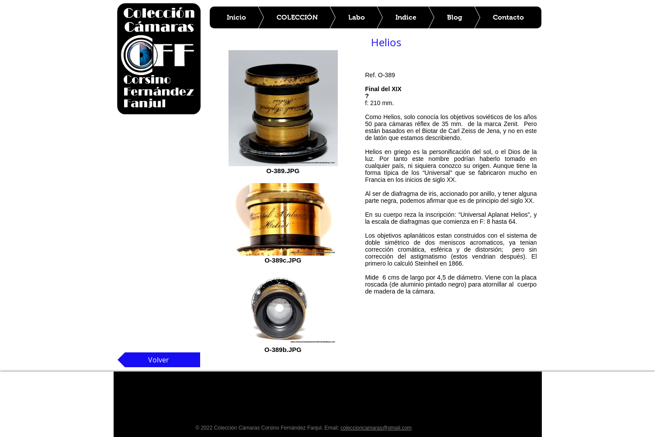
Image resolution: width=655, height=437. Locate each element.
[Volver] (159, 359)
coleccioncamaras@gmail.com (376, 428)
